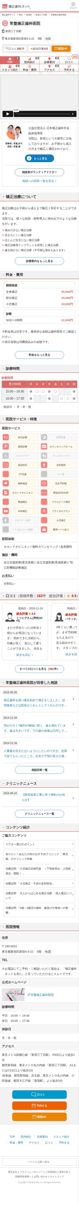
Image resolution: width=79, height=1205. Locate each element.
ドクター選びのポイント (20, 844)
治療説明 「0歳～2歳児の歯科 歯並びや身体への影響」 (37, 910)
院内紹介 (26, 1136)
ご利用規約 (51, 1172)
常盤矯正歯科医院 (42, 994)
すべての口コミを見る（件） (39, 669)
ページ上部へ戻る (39, 1161)
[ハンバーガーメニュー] (73, 5)
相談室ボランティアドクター (39, 172)
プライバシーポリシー (31, 1172)
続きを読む (23, 654)
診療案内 (42, 1136)
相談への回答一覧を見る (38, 180)
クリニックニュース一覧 (39, 813)
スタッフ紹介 (61, 1136)
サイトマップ (57, 1176)
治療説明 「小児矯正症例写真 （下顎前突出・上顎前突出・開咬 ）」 (38, 871)
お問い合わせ (41, 1176)
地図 (48, 38)
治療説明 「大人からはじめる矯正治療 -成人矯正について (39, 896)
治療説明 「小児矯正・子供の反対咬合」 (30, 883)
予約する (64, 1142)
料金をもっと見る (39, 354)
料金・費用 (16, 1142)
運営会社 (12, 1172)
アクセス (34, 1142)
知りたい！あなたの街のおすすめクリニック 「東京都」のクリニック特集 (37, 856)
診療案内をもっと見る (39, 261)
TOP (12, 1136)
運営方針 (63, 1172)
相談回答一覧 (39, 769)
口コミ (49, 1142)
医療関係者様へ (23, 1176)
